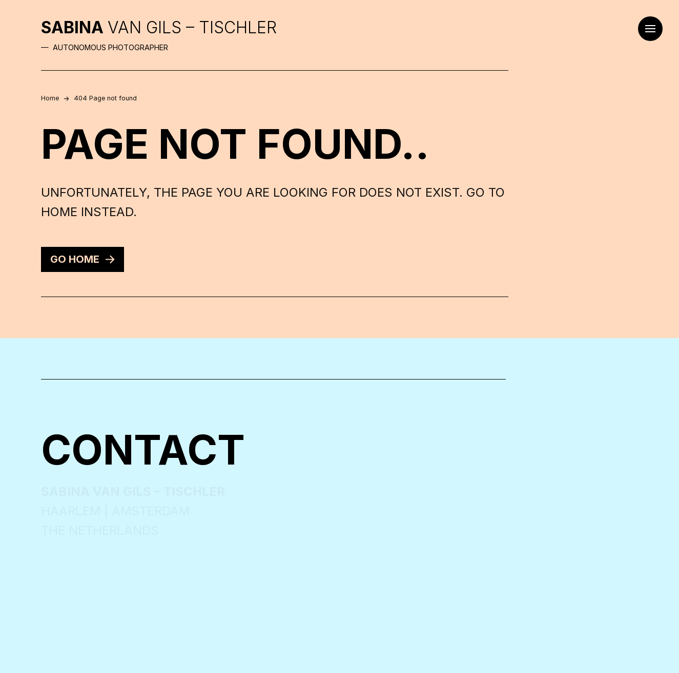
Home (50, 98)
